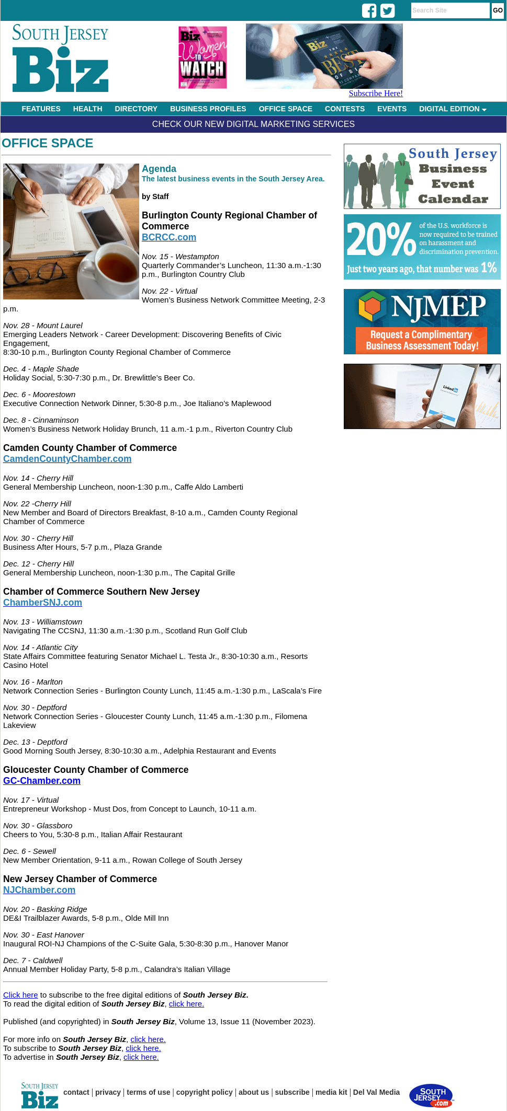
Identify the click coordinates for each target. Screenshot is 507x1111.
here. (157, 1039)
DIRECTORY (136, 109)
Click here (20, 994)
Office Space (48, 143)
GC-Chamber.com (42, 781)
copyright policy (204, 1092)
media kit (331, 1092)
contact (76, 1092)
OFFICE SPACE (285, 109)
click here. (187, 1003)
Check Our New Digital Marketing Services (253, 124)
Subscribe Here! (376, 93)
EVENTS (392, 109)
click (139, 1039)
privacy (108, 1092)
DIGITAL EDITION (452, 109)
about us (254, 1092)
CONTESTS (345, 109)
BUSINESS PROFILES (208, 109)
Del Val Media (376, 1092)
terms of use (148, 1092)
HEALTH (88, 109)
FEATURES (40, 109)
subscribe (292, 1092)
